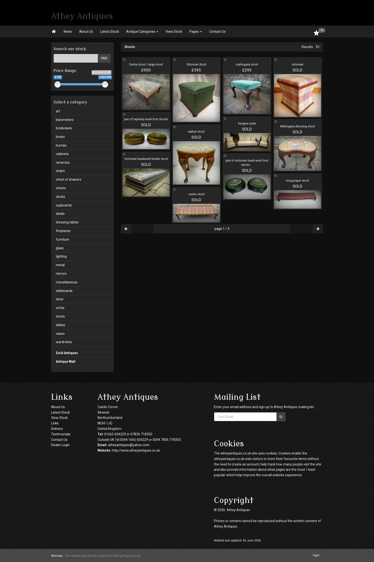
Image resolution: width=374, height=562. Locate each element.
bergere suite (247, 123)
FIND (104, 58)
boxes (60, 137)
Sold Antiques (67, 353)
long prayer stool (297, 180)
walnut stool (196, 131)
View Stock (174, 31)
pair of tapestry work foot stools (146, 119)
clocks (60, 197)
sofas (60, 308)
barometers (65, 120)
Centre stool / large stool (146, 64)
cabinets (62, 154)
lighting (61, 256)
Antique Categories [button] (142, 31)
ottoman (297, 64)
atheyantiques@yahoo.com (129, 445)
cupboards (64, 205)
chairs (60, 171)
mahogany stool (247, 64)
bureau (61, 145)
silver (60, 299)
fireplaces (63, 231)
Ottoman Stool (196, 64)
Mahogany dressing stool (297, 126)
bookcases (64, 128)
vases (60, 333)
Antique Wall (65, 361)
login (316, 555)
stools (60, 316)
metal (60, 265)
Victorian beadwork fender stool (146, 159)
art (58, 111)
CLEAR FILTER (101, 72)
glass (60, 248)
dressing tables (67, 222)
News (68, 31)
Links (55, 423)
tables (60, 325)
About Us (86, 31)
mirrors (61, 274)
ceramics (63, 162)
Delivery (57, 429)
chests (61, 188)
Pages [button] (195, 31)
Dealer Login (60, 445)
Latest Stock (109, 31)
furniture (62, 239)
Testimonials (60, 434)
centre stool (196, 194)
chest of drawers (68, 179)
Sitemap (56, 555)
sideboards (64, 291)
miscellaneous (67, 282)
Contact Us (217, 31)
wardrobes (64, 342)
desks (60, 214)
